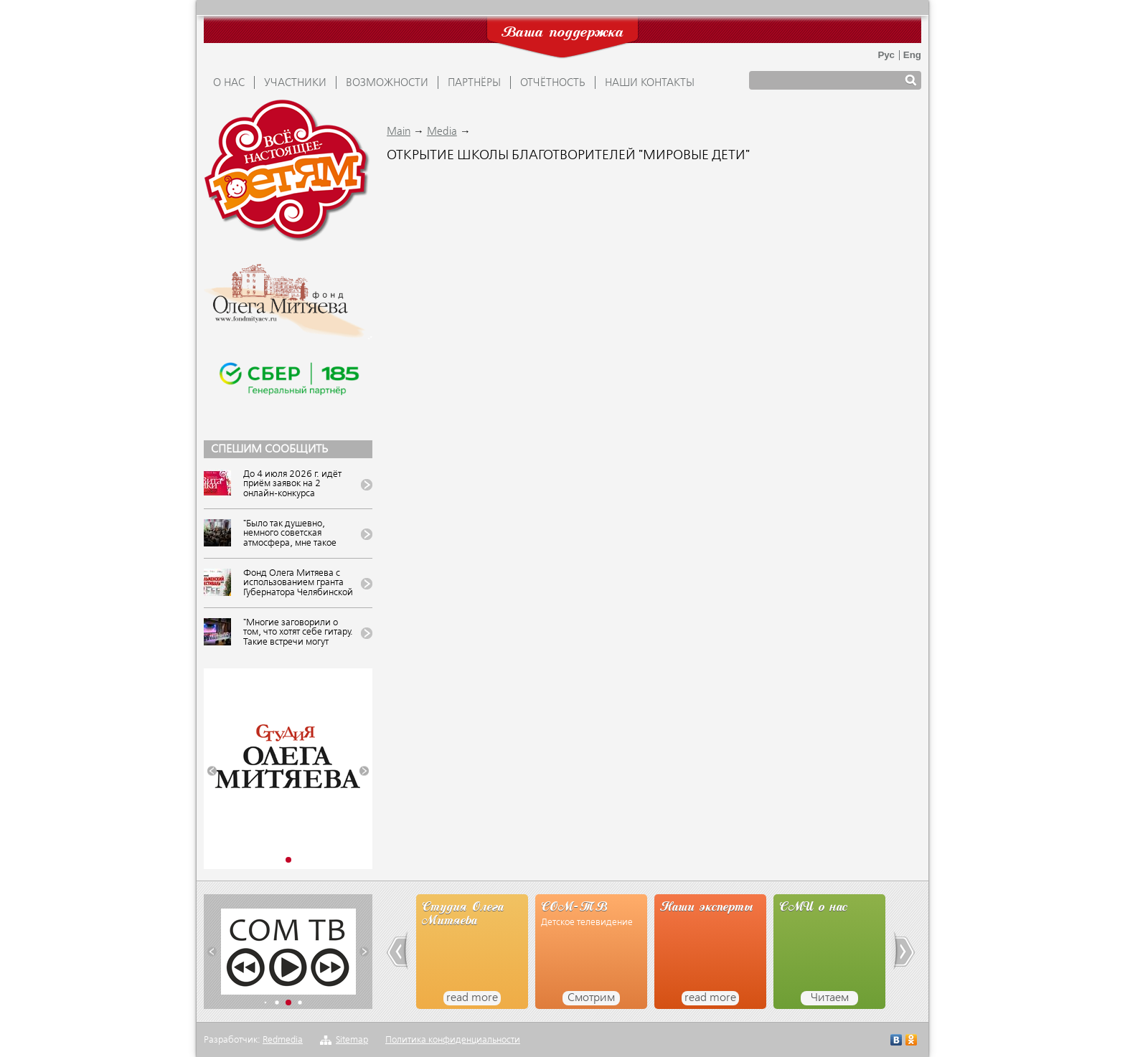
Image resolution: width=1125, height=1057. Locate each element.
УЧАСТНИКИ (295, 83)
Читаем (830, 998)
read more (472, 998)
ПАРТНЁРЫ (474, 83)
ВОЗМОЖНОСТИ (387, 83)
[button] (212, 771)
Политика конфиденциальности (452, 1040)
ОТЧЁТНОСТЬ (552, 83)
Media (442, 132)
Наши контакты (650, 83)
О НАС (229, 83)
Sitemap (352, 1040)
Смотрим (591, 998)
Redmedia (283, 1040)
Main (398, 132)
